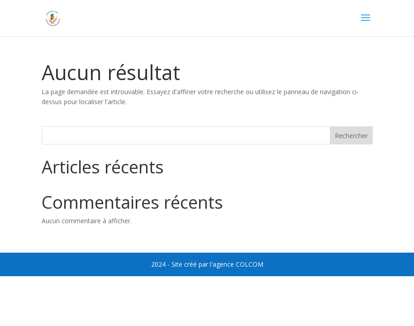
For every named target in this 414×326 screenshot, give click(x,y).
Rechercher (351, 135)
